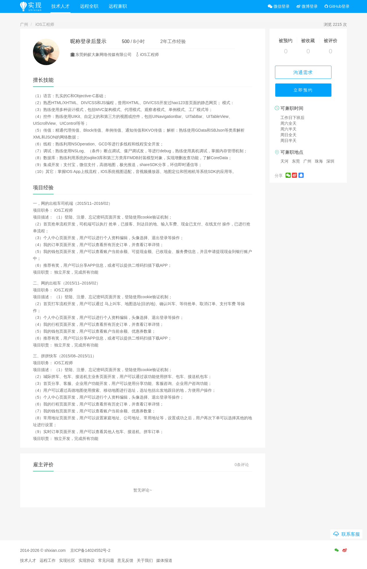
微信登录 (279, 6)
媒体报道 (164, 560)
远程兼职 (120, 6)
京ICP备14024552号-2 (90, 550)
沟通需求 (308, 72)
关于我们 (145, 560)
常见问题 (106, 560)
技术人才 (63, 6)
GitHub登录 (337, 6)
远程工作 (48, 560)
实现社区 (67, 560)
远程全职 (91, 6)
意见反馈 (125, 560)
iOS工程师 (45, 24)
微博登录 (307, 6)
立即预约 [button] (308, 91)
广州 (24, 24)
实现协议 (87, 560)
